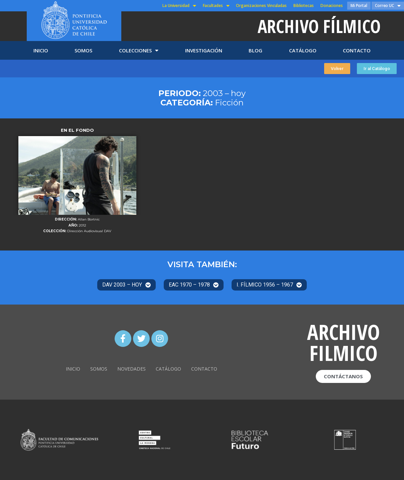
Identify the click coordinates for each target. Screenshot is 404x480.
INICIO (40, 50)
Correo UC (388, 6)
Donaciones (331, 5)
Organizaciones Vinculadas (261, 5)
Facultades (216, 6)
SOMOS (83, 50)
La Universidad (179, 6)
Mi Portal (359, 5)
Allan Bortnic (89, 219)
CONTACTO (357, 50)
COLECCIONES (138, 50)
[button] (337, 68)
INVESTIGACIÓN (203, 50)
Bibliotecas (303, 5)
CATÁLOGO (302, 50)
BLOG (255, 50)
